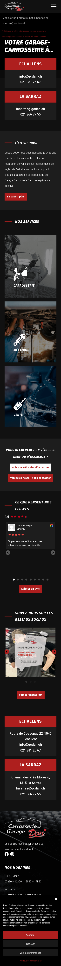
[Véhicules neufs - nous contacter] (30, 478)
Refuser (30, 943)
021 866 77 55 (30, 114)
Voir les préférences (30, 952)
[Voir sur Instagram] (31, 695)
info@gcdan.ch (30, 76)
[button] (56, 899)
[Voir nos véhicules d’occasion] (30, 467)
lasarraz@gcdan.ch (30, 109)
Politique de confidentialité (30, 961)
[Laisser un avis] (30, 589)
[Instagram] (12, 854)
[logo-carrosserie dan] (25, 6)
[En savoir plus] (16, 197)
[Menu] (51, 6)
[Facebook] (7, 854)
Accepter (30, 935)
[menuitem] (51, 6)
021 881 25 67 (30, 82)
